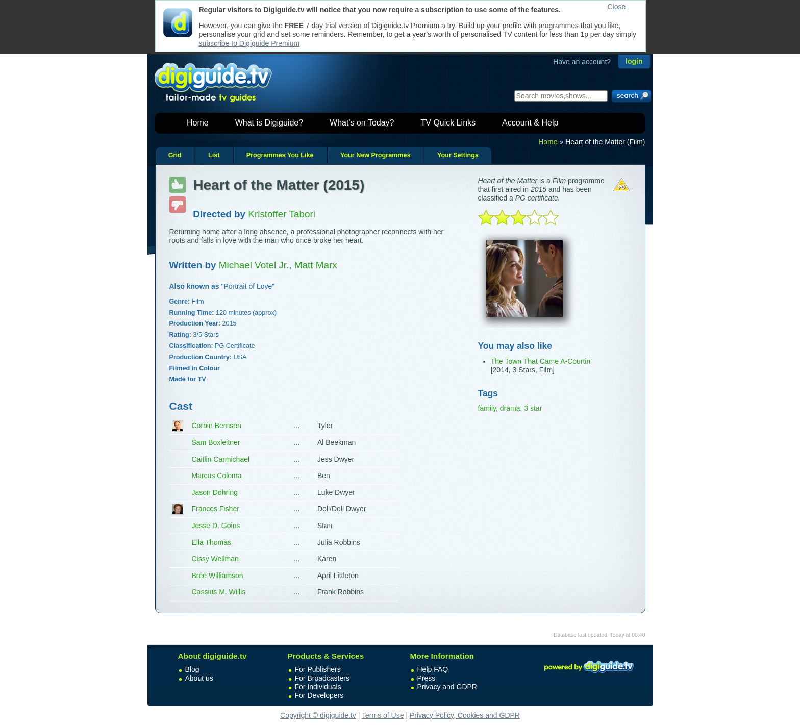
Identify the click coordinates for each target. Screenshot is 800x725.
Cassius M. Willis (219, 592)
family (487, 408)
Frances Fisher (215, 509)
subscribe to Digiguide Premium (249, 43)
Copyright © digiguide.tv (318, 715)
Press (426, 678)
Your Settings (458, 155)
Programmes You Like (280, 155)
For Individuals (318, 687)
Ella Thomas (212, 542)
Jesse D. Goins (216, 525)
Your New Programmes (375, 155)
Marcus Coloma (217, 475)
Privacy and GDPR (447, 687)
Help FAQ (432, 669)
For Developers (319, 695)
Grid (175, 155)
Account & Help (530, 122)
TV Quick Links (448, 122)
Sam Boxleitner (216, 442)
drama (510, 408)
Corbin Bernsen (216, 425)
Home (198, 122)
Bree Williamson (217, 575)
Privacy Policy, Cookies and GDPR (465, 715)
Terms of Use (383, 715)
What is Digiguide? (269, 122)
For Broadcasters (322, 678)
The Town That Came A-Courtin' (541, 361)
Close (617, 7)
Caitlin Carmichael (221, 459)
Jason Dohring (215, 492)
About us (199, 678)
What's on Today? (362, 122)
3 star (533, 408)
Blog (192, 669)
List (213, 155)
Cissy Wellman (215, 559)
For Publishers (318, 669)
